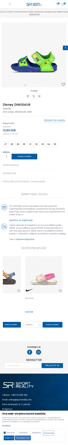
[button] (64, 85)
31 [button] (30, 144)
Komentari (34, 173)
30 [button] (24, 144)
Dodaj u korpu (24, 156)
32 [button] (36, 144)
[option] (34, 55)
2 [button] (30, 85)
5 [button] (42, 85)
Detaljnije (6, 425)
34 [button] (48, 144)
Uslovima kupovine (25, 239)
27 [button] (5, 144)
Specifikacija (34, 165)
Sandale (7, 108)
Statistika (23, 432)
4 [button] (38, 85)
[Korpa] (62, 4)
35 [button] (55, 144)
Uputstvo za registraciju (21, 220)
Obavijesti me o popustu (54, 120)
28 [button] (12, 144)
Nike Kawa (29, 298)
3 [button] (34, 85)
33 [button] (42, 144)
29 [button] (18, 144)
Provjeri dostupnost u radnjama (34, 181)
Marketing (36, 432)
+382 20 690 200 (19, 395)
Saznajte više (34, 14)
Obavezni (10, 432)
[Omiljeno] (57, 4)
